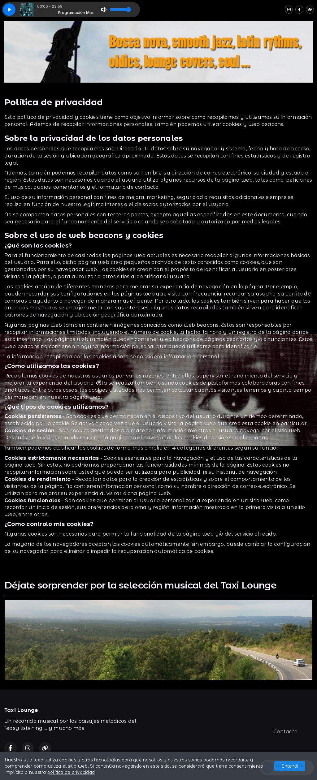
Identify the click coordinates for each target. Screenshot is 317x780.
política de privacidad (71, 772)
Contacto (285, 732)
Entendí (290, 766)
